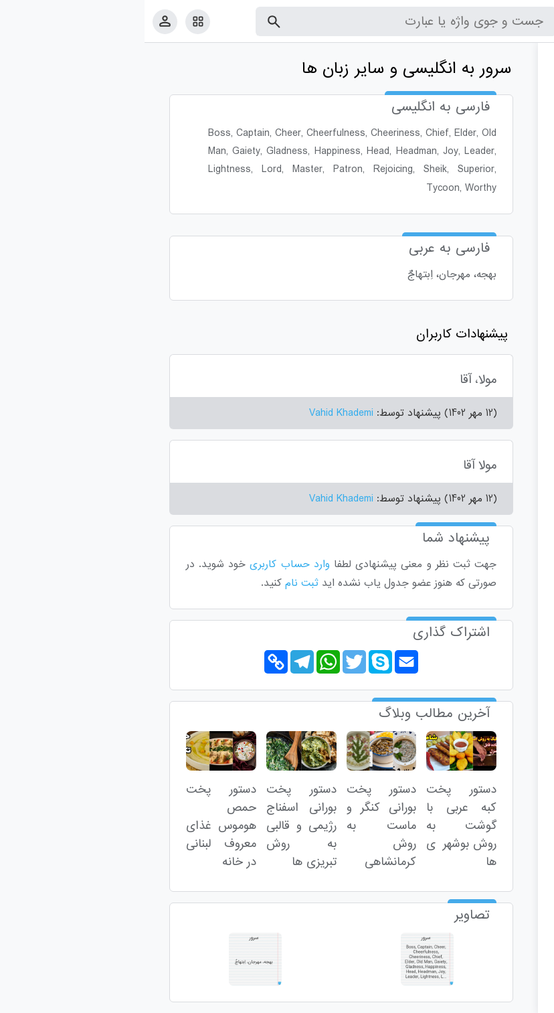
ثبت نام (157, 583)
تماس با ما (478, 1000)
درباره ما (434, 1000)
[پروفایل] (20, 21)
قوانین (518, 1000)
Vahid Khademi (197, 413)
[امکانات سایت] (53, 21)
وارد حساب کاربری (145, 564)
